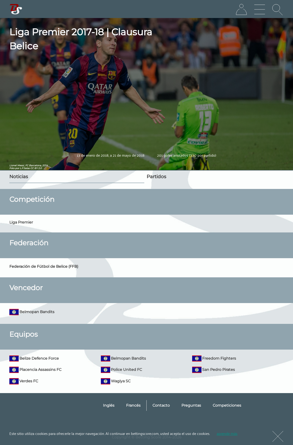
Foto (11, 168)
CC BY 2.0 (36, 168)
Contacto (161, 405)
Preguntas (191, 405)
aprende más (227, 433)
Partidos (156, 176)
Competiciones (227, 405)
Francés (133, 405)
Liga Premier (21, 222)
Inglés (108, 405)
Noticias (18, 176)
